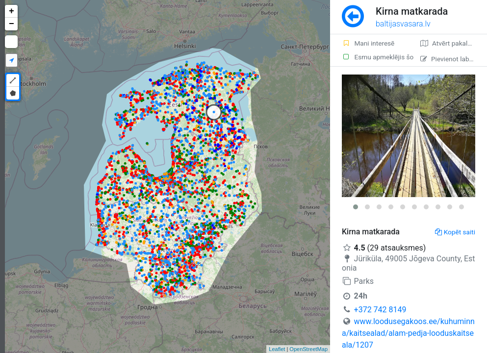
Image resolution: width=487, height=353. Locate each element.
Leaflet (277, 349)
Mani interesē (368, 43)
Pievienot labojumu (453, 59)
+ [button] (11, 11)
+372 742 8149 (380, 309)
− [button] (11, 24)
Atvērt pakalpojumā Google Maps (453, 43)
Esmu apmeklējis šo (375, 57)
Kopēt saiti (455, 232)
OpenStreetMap (308, 349)
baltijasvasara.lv (403, 23)
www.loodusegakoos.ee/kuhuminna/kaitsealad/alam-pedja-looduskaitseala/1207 (408, 333)
